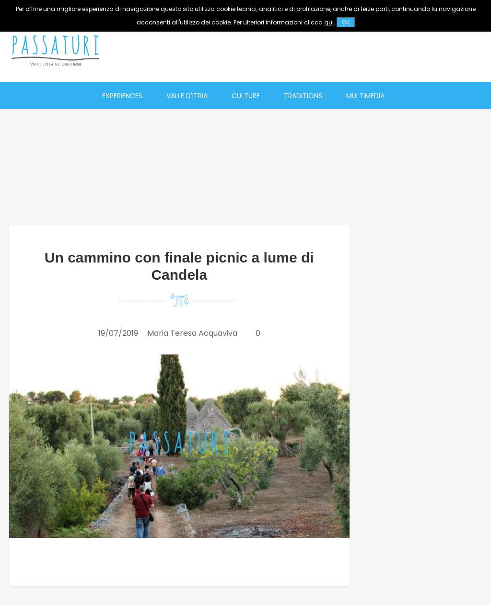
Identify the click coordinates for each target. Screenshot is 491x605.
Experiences (122, 96)
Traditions (303, 96)
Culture (246, 96)
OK (346, 22)
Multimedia (365, 96)
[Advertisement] (312, 50)
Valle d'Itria (187, 96)
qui (329, 22)
